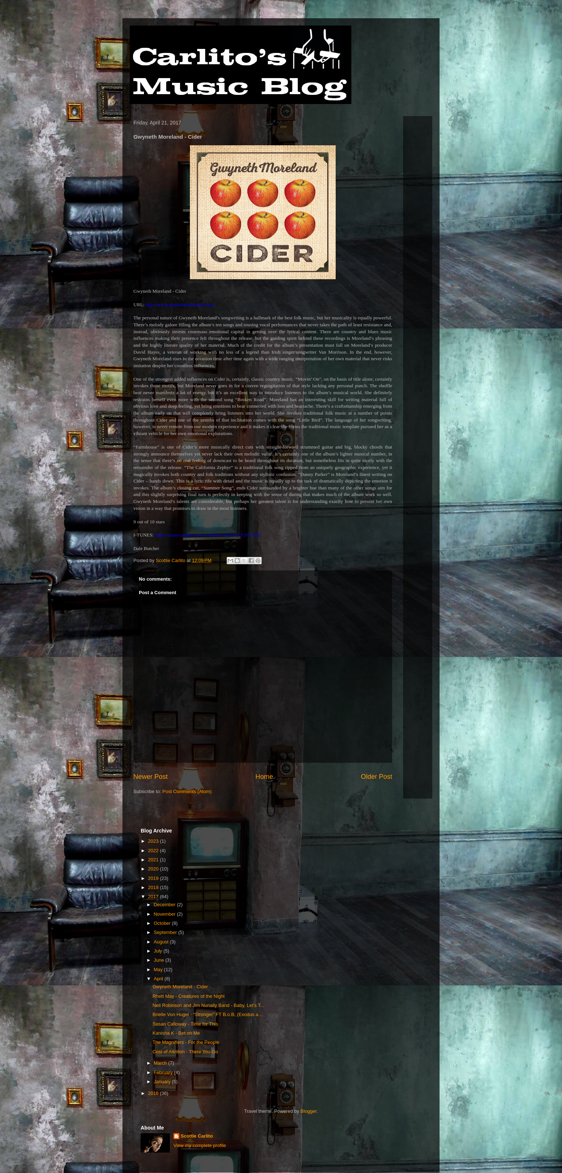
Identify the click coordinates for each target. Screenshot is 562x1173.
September (166, 932)
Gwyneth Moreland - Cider (180, 986)
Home (264, 776)
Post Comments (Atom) (187, 791)
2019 (154, 878)
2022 (154, 850)
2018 (154, 887)
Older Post (376, 776)
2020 (154, 869)
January (163, 1081)
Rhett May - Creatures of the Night (188, 996)
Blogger (309, 1111)
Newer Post (150, 776)
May (159, 969)
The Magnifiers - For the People (185, 1042)
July (159, 951)
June (159, 960)
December (165, 904)
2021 (154, 859)
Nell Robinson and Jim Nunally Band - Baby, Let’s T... (208, 1005)
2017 (154, 896)
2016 (154, 1093)
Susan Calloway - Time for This (185, 1024)
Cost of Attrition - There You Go (185, 1051)
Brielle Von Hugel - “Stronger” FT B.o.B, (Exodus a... (207, 1014)
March (161, 1063)
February (164, 1072)
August (162, 942)
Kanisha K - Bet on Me (176, 1033)
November (165, 914)
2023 (154, 841)
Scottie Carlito (197, 1136)
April (159, 978)
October (163, 923)
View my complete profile (199, 1145)
